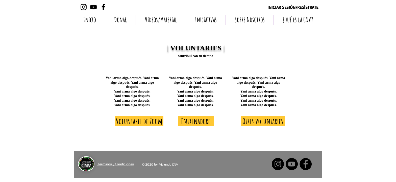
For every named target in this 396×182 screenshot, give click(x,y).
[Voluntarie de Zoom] (139, 121)
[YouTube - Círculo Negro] (292, 164)
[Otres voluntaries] (263, 121)
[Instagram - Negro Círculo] (278, 164)
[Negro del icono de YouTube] (93, 7)
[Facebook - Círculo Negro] (306, 164)
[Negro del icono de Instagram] (84, 7)
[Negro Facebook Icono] (103, 7)
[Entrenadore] (196, 121)
